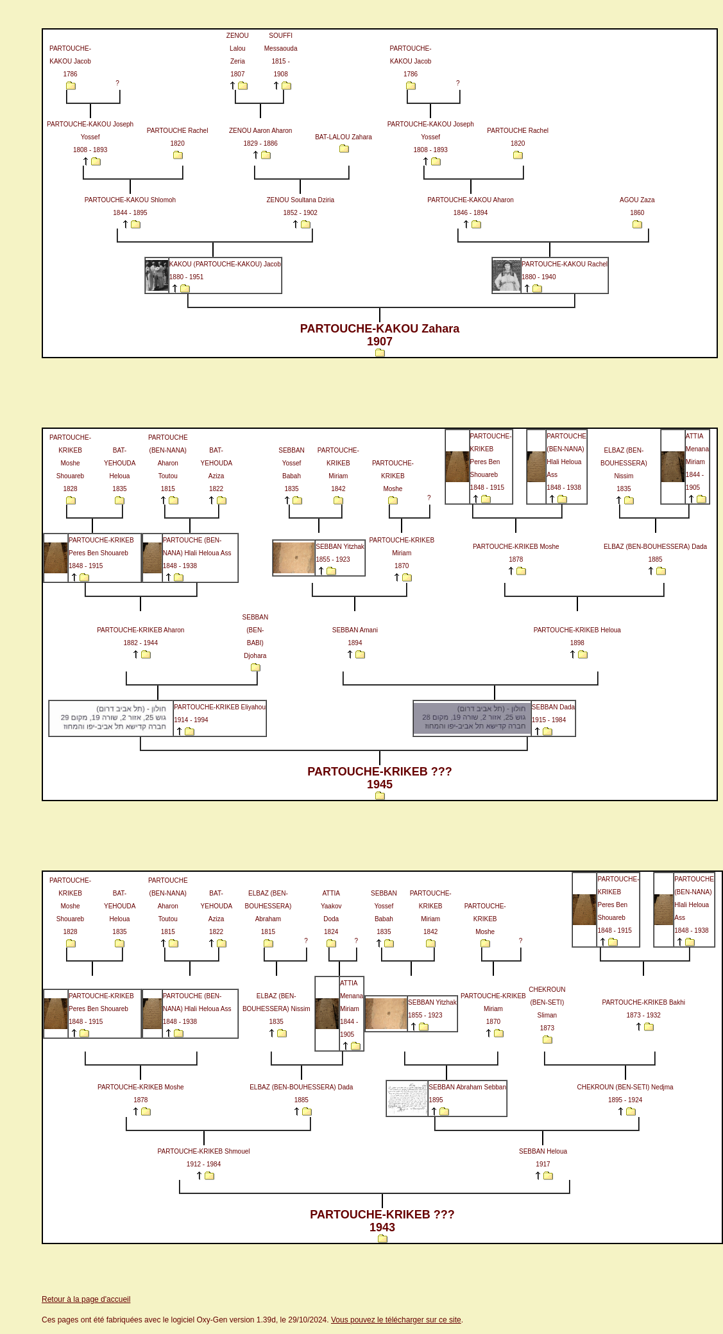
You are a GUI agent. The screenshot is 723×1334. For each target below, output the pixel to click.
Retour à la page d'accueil (86, 1299)
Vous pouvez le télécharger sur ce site (396, 1319)
